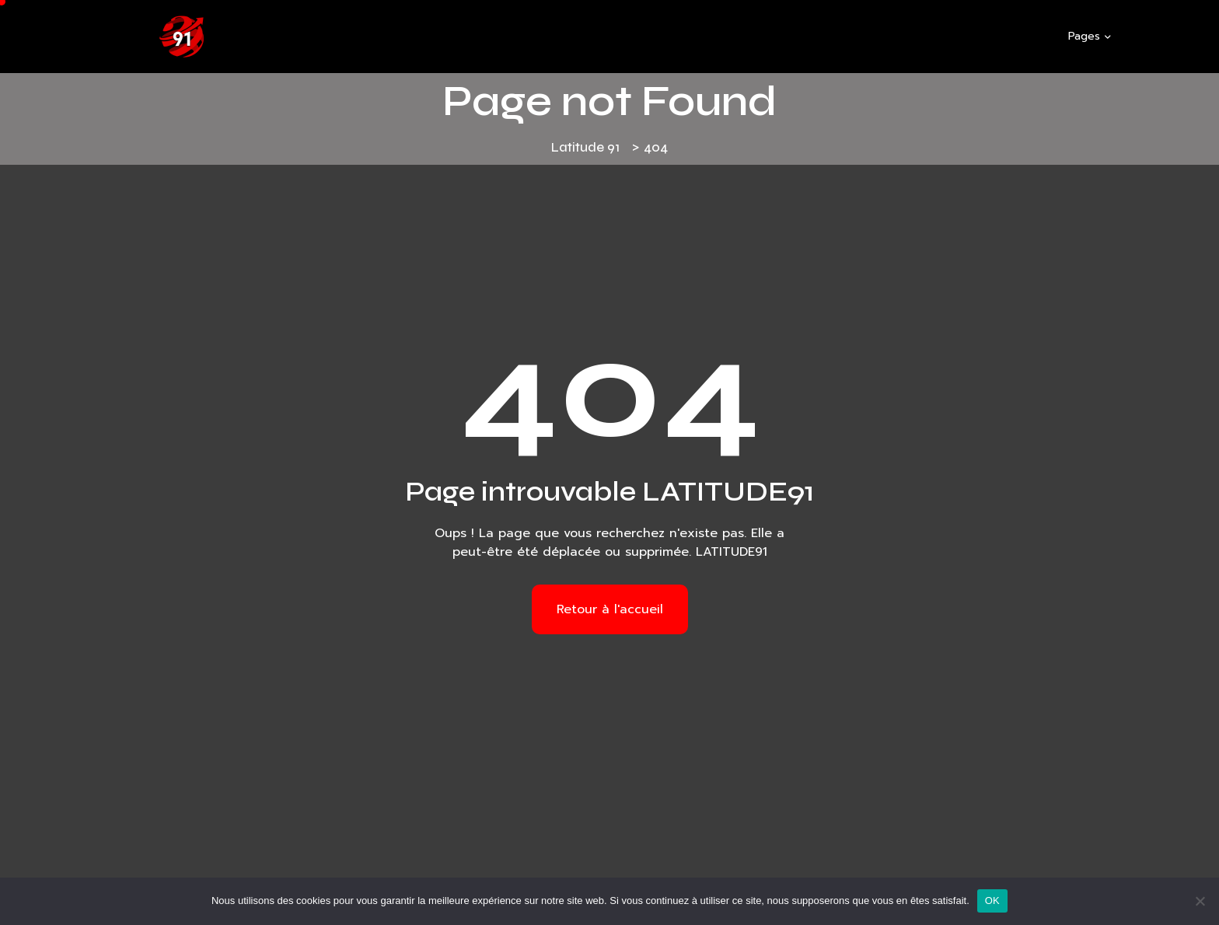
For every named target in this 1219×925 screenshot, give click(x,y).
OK (992, 900)
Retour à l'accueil (610, 609)
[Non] (1199, 901)
